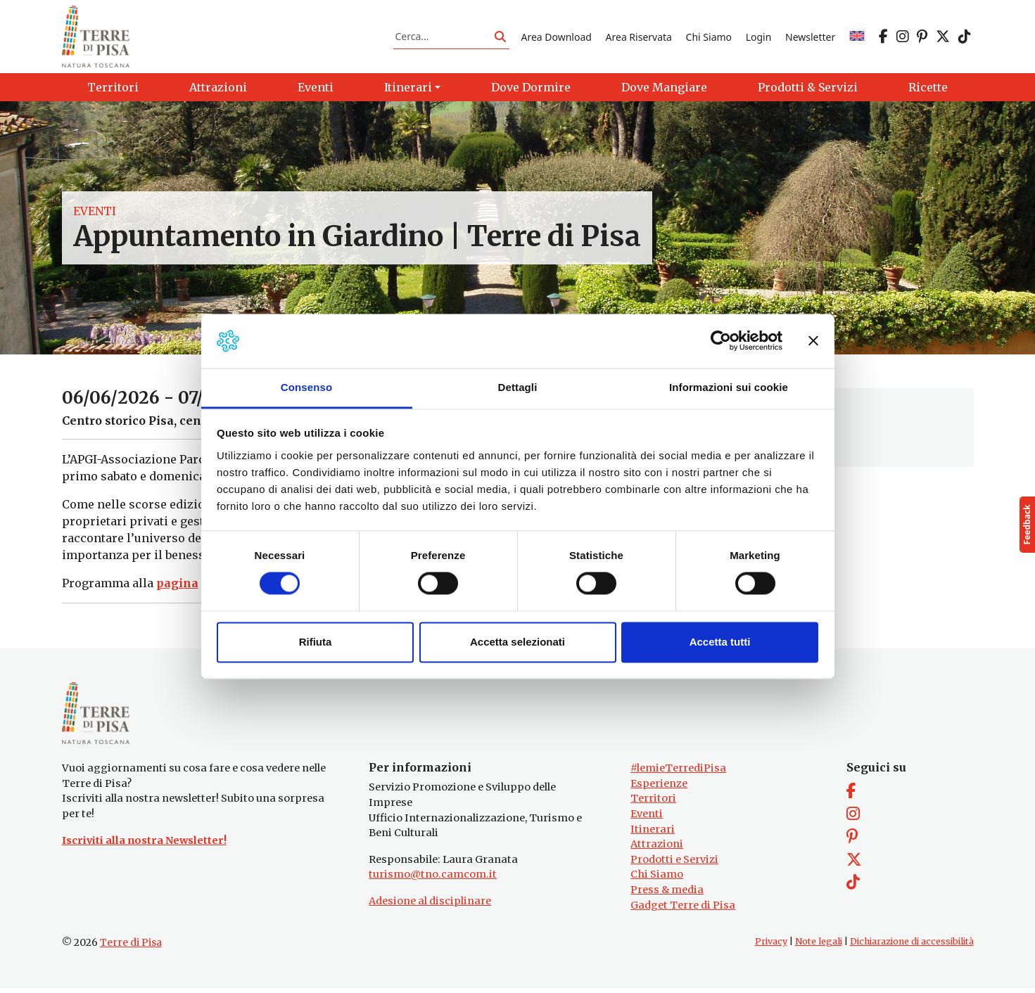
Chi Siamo (709, 37)
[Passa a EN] (857, 37)
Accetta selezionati (517, 642)
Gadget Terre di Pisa (682, 910)
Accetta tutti (720, 642)
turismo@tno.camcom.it (433, 879)
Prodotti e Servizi (674, 864)
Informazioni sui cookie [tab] (728, 387)
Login (759, 37)
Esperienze (658, 788)
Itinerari (652, 833)
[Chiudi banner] (813, 341)
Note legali (818, 946)
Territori (653, 803)
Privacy (771, 946)
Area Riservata (639, 37)
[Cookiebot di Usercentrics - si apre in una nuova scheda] (720, 341)
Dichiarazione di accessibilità (912, 946)
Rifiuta (315, 642)
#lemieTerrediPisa (678, 773)
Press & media (667, 894)
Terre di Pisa (131, 947)
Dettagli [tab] (518, 387)
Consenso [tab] (306, 387)
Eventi (94, 214)
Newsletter (810, 37)
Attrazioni (656, 849)
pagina (177, 586)
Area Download (556, 37)
